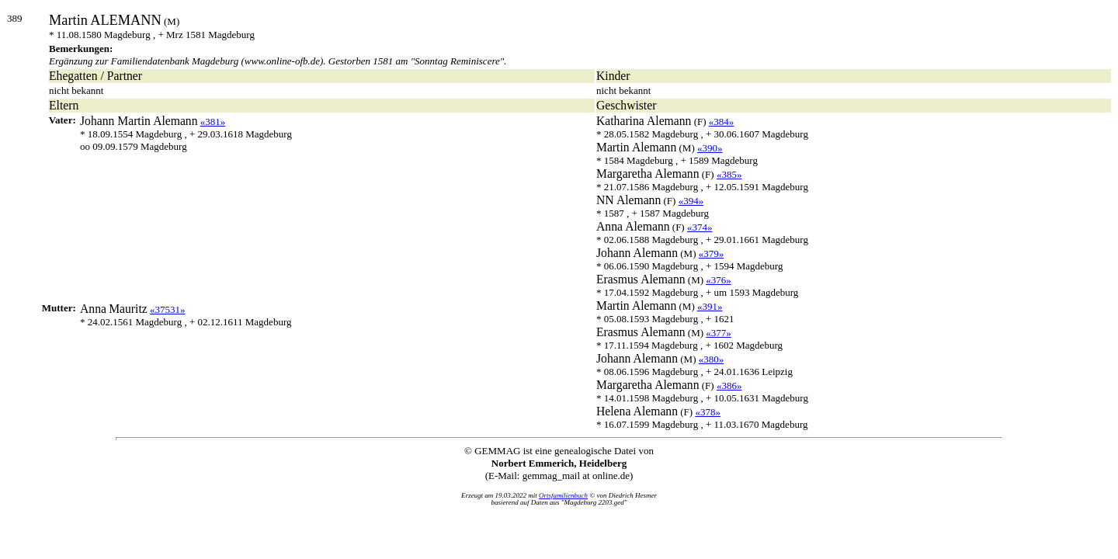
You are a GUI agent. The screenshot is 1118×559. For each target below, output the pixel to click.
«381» (213, 121)
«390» (710, 148)
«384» (721, 121)
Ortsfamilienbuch (563, 495)
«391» (710, 306)
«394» (691, 201)
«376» (718, 280)
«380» (711, 359)
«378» (707, 412)
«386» (729, 385)
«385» (729, 174)
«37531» (168, 309)
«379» (711, 253)
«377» (718, 333)
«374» (700, 227)
